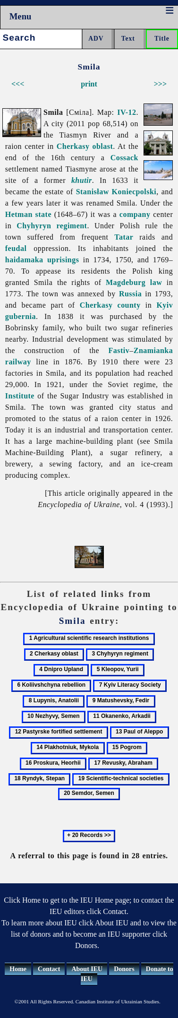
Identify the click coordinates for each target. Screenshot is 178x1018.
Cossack (124, 158)
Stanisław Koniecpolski (116, 192)
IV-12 (126, 112)
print (89, 84)
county (129, 305)
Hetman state (28, 214)
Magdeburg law (134, 282)
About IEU (86, 969)
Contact (49, 969)
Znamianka (153, 350)
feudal (16, 248)
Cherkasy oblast (85, 146)
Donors (124, 969)
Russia (130, 294)
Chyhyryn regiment (52, 226)
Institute (19, 396)
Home (17, 969)
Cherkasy (96, 305)
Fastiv (119, 350)
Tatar (123, 237)
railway (18, 362)
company (135, 214)
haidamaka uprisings (42, 260)
